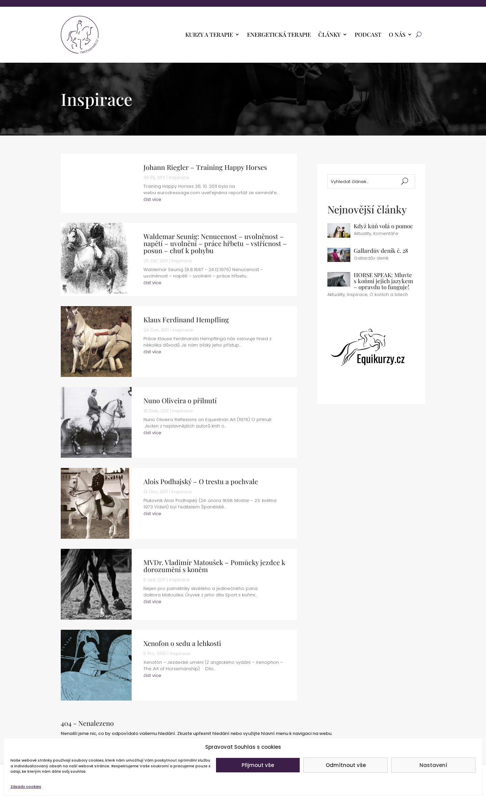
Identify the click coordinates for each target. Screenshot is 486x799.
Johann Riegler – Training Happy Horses (205, 167)
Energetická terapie (279, 35)
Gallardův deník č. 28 (381, 250)
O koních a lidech (389, 294)
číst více (152, 199)
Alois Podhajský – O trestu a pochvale (200, 481)
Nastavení (433, 765)
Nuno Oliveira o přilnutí (180, 400)
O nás (397, 35)
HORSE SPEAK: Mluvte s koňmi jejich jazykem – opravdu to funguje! (383, 281)
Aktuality (362, 233)
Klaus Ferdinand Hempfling (186, 319)
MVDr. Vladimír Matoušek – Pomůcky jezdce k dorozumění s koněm (214, 566)
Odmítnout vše (346, 765)
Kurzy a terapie (209, 35)
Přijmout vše (258, 765)
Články (329, 35)
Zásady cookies (25, 786)
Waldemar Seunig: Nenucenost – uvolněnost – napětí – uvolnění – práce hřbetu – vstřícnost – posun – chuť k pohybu (215, 243)
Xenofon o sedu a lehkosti (182, 643)
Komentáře (385, 233)
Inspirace (179, 177)
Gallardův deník (371, 258)
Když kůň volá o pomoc (383, 226)
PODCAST (368, 35)
